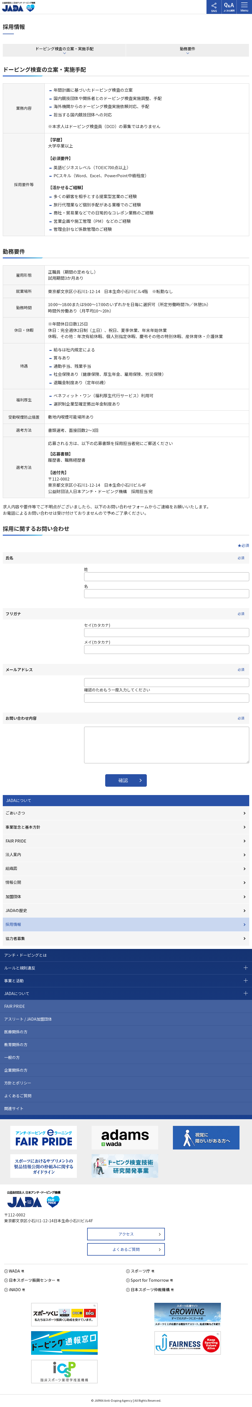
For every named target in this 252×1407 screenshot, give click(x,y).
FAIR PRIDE (16, 841)
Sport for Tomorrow (150, 1280)
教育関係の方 (15, 1044)
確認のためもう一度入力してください (117, 690)
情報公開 (13, 882)
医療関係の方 (15, 1031)
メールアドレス (126, 669)
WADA (14, 1270)
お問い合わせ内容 (126, 718)
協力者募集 (15, 938)
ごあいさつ (15, 813)
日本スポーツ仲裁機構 (150, 1289)
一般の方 (12, 1057)
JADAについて (18, 800)
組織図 (11, 868)
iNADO (15, 1289)
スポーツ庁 (140, 1270)
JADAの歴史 (16, 910)
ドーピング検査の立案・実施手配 (64, 48)
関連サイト (14, 1108)
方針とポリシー (17, 1083)
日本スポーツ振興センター (32, 1280)
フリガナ (126, 613)
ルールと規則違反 (19, 968)
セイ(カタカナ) (97, 625)
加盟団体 (13, 896)
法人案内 (13, 854)
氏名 (126, 558)
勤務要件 (187, 48)
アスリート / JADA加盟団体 (28, 1019)
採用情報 (13, 924)
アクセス (126, 1234)
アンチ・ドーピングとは (25, 955)
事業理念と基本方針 (23, 827)
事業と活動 (14, 980)
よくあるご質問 (17, 1095)
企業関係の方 (15, 1070)
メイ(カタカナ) (97, 642)
